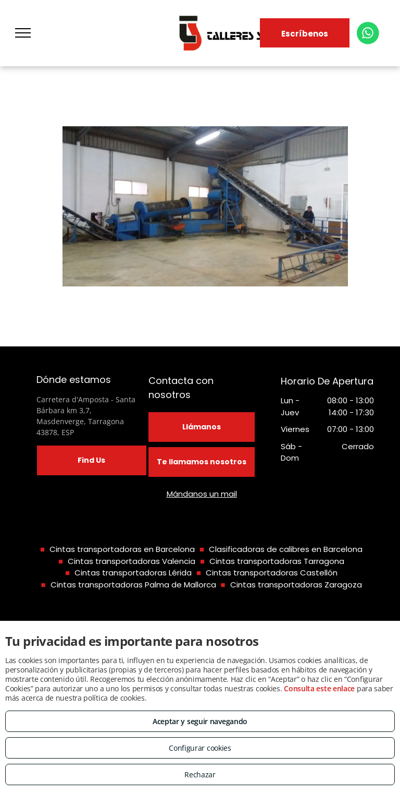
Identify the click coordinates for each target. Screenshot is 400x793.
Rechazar (200, 774)
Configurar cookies (200, 748)
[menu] (22, 32)
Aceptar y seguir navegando (200, 721)
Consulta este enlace (319, 688)
